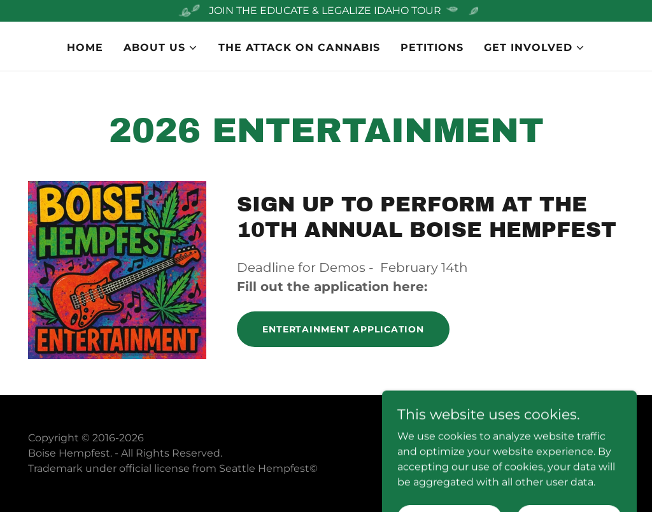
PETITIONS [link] (432, 47)
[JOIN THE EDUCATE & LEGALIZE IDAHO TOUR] (326, 11)
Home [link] (85, 47)
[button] (161, 47)
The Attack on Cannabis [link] (298, 47)
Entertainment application (343, 329)
